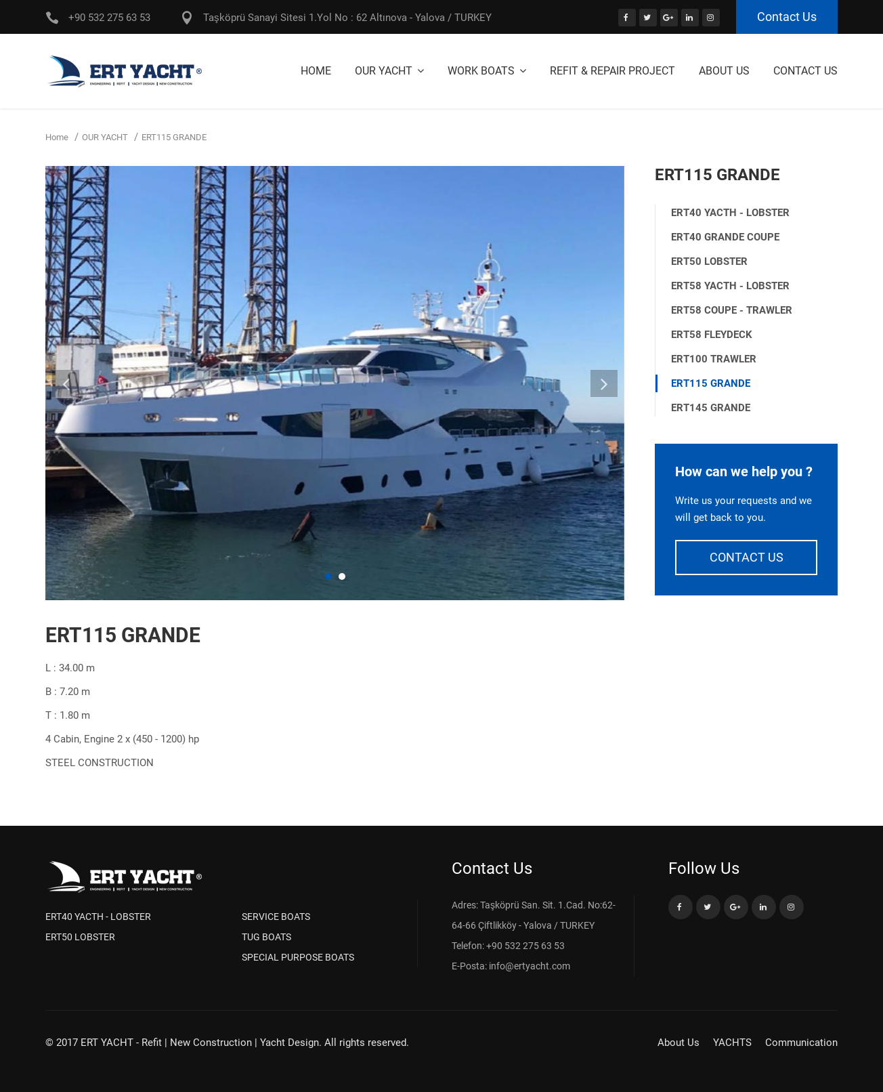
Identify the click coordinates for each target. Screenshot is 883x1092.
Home (316, 70)
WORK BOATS (482, 70)
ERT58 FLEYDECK (711, 335)
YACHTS (732, 1042)
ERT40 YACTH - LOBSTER (730, 213)
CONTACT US (746, 557)
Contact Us (787, 16)
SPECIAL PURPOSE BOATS (298, 957)
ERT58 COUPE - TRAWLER (731, 310)
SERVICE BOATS (276, 916)
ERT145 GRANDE (710, 408)
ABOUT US (724, 70)
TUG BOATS (266, 936)
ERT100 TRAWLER (713, 359)
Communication (801, 1042)
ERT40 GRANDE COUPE (725, 237)
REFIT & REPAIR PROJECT (612, 70)
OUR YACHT (385, 70)
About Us (678, 1042)
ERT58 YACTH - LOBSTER (730, 286)
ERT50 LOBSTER (709, 261)
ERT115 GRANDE (710, 383)
